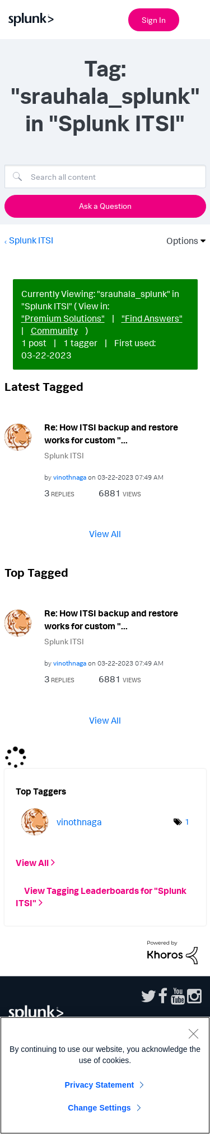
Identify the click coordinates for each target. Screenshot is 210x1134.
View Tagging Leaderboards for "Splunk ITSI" (101, 896)
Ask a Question (105, 205)
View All (105, 533)
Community (54, 330)
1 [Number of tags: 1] (187, 821)
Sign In (154, 20)
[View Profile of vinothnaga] (69, 477)
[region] (105, 1075)
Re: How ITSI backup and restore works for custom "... (111, 434)
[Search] (105, 176)
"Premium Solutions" (63, 318)
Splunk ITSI (31, 240)
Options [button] (178, 240)
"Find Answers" (152, 318)
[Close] (193, 1033)
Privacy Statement (99, 1084)
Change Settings (99, 1107)
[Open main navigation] (195, 18)
